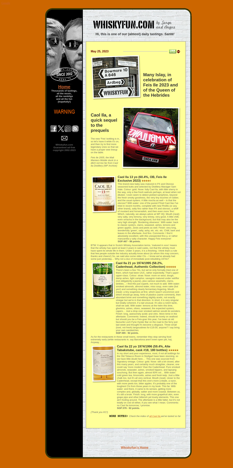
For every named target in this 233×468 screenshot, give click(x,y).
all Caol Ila (155, 416)
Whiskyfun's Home (134, 447)
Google (5, 3)
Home (64, 86)
